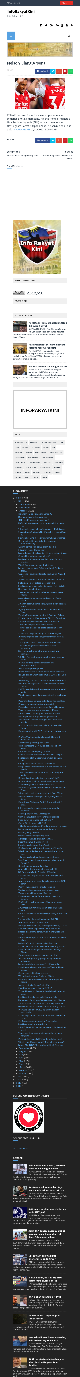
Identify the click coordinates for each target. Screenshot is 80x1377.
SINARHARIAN (20, 117)
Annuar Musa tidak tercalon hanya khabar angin (41, 769)
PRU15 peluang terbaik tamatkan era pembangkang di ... (36, 651)
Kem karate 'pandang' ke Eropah (33, 730)
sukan (57, 460)
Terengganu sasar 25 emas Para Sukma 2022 (39, 630)
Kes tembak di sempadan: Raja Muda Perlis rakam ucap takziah (46, 1177)
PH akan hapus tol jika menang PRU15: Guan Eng (41, 606)
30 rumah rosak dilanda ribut (31, 537)
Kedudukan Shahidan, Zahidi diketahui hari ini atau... (40, 791)
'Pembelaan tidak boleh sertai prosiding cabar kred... (40, 616)
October (23, 498)
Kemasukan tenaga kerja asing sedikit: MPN (39, 766)
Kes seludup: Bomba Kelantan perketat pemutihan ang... (37, 530)
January (23, 1061)
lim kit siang (20, 450)
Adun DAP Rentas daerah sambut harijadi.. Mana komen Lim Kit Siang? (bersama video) (47, 1221)
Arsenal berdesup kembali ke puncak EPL (37, 857)
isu (53, 435)
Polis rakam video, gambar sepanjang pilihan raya (41, 695)
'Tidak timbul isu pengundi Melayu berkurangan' (41, 1029)
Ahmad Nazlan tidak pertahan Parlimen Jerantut (41, 567)
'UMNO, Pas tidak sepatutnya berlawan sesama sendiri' (41, 646)
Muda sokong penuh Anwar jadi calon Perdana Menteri (40, 548)
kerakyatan (40, 440)
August (23, 1039)
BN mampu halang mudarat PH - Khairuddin (38, 952)
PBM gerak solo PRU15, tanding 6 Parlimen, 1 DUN (42, 913)
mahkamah (35, 450)
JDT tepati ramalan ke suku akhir (33, 508)
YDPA (44, 465)
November (24, 495)
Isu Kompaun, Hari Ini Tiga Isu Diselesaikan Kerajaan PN (45, 1267)
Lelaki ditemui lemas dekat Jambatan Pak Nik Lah (41, 573)
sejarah (47, 460)
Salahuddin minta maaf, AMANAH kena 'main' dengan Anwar (47, 1155)
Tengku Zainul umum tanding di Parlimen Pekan (41, 603)
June (21, 1045)
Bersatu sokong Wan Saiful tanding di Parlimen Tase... (40, 557)
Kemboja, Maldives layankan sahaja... (35, 826)
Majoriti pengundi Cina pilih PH (33, 829)
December (24, 492)
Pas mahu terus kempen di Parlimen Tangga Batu (41, 688)
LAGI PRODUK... (21, 1136)
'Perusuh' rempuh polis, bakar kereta (35, 612)
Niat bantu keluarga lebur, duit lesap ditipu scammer (38, 640)
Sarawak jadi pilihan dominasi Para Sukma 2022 (40, 609)
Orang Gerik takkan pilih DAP (32, 810)
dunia (25, 435)
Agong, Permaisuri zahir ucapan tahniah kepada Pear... (40, 598)
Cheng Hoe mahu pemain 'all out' (34, 544)
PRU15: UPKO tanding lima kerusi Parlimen (39, 701)
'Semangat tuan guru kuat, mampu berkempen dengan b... (40, 1022)
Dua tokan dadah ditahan (30, 577)
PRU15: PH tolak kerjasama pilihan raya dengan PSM (40, 891)
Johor (29, 440)
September (24, 1036)
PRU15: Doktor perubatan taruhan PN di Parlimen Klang (42, 926)
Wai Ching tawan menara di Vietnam (35, 552)
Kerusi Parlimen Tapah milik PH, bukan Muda (39, 916)
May (21, 1048)
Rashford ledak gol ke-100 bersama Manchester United (41, 672)
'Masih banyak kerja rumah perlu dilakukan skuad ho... (41, 840)
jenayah (18, 440)
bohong (34, 431)
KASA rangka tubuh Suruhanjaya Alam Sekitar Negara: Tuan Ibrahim (46, 1350)
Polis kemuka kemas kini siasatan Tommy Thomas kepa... (42, 956)
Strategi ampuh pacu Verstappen (34, 801)
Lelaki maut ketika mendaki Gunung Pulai (37, 985)
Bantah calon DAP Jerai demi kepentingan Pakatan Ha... (42, 902)
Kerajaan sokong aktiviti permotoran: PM (37, 943)
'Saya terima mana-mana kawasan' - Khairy (38, 698)
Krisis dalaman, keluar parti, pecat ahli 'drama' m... (41, 836)
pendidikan (31, 455)
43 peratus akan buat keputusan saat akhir (38, 845)
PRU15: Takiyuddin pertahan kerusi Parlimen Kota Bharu (42, 776)
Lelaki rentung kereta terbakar (32, 1012)
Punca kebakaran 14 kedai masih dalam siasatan (41, 659)
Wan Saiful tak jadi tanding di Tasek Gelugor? (39, 621)
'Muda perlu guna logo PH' (30, 656)
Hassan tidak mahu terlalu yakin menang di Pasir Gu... (41, 921)
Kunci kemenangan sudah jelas (33, 853)
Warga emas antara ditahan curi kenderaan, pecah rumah (42, 755)
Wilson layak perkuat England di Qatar (36, 964)
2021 (19, 1064)
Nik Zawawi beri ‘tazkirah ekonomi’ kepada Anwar (43, 1245)
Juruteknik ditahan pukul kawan (33, 910)
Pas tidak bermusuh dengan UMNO (48, 354)
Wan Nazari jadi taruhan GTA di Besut (36, 772)
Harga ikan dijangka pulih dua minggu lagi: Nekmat (42, 988)
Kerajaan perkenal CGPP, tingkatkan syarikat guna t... (42, 720)
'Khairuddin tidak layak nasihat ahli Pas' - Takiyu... (41, 781)
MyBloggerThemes (64, 1373)
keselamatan (56, 440)
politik (18, 460)
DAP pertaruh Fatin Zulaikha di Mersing (37, 860)
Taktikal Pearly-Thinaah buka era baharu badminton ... (37, 634)
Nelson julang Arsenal (28, 820)
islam (46, 435)
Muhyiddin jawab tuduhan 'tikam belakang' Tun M (41, 994)
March (22, 1055)
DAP (61, 431)
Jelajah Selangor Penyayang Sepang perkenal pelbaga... (39, 947)
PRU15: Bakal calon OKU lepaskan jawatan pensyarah (38, 998)
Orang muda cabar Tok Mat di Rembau (36, 751)
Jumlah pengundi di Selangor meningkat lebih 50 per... (41, 625)
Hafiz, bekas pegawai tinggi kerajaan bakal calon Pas (41, 512)
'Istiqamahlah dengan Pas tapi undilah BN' (38, 907)
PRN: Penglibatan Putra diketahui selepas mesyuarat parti (47, 334)
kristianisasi (47, 445)
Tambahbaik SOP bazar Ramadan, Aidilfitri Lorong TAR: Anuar (47, 1327)
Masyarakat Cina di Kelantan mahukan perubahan (42, 525)
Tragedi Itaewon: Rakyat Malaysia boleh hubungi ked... (41, 980)
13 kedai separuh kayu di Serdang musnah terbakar (42, 814)
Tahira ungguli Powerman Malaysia (34, 881)
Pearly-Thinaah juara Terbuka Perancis (36, 874)
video (27, 465)
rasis (27, 460)
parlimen (59, 450)
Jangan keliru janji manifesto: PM (33, 972)
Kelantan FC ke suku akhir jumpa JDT (36, 501)
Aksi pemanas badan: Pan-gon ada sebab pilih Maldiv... (40, 708)
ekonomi (36, 435)
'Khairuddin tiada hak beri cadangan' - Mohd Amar (41, 516)
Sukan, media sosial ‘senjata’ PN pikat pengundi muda (40, 761)
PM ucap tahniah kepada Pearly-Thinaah (37, 704)
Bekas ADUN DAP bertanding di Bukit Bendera (40, 1033)
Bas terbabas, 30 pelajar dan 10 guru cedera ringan (42, 541)
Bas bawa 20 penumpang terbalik (34, 739)
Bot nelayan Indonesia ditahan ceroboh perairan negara (41, 968)
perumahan (45, 455)
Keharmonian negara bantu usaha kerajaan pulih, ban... (41, 864)
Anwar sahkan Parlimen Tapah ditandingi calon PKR (40, 897)
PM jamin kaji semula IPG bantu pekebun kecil (40, 1026)
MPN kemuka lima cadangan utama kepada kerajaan (38, 797)
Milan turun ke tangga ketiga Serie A (35, 807)
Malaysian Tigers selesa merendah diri (36, 570)
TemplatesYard (32, 1373)
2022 (19, 489)
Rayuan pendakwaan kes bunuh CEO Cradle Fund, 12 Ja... (42, 663)
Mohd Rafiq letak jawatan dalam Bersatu (37, 931)
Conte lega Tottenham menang (33, 961)
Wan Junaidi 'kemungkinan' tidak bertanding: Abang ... (39, 938)
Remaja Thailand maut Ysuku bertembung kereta (41, 934)
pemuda (18, 455)
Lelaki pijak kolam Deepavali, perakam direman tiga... (40, 746)
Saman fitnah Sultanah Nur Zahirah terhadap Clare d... (42, 521)
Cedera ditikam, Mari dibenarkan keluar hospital (41, 742)
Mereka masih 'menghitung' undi (33, 823)
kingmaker (33, 445)
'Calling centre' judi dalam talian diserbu (37, 534)
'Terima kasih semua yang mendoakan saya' (38, 877)
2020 (19, 1067)
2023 (19, 486)
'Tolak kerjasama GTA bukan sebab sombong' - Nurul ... (40, 735)
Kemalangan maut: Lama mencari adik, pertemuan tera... (42, 1004)
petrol (57, 455)
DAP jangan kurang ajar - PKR (45, 1284)
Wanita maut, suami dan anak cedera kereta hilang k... (42, 684)
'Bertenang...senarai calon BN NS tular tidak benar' (42, 668)
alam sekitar (21, 431)
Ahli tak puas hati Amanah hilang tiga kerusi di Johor (40, 714)
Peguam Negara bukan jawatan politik (36, 691)
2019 (19, 1070)
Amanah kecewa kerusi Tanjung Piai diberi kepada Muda (42, 592)
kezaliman (20, 445)
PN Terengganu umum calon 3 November (38, 1009)
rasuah (36, 460)
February (23, 1058)
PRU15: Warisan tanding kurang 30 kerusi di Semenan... (39, 726)
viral (36, 465)
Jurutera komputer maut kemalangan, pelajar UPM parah (42, 870)
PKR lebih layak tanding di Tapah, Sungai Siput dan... (40, 785)
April (21, 1052)
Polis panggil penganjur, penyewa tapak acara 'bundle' (40, 885)
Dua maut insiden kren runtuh (32, 504)
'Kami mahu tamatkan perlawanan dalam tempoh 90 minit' (41, 849)
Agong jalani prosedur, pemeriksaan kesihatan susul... (40, 587)
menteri (47, 450)
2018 (19, 1074)
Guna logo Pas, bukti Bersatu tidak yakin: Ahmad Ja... (41, 563)
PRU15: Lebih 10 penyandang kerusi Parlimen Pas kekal (42, 1016)
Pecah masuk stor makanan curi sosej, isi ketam (40, 991)
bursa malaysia (49, 431)
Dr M (17, 435)
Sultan (18, 465)
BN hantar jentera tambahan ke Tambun (37, 817)
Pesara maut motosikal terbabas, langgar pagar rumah (40, 581)
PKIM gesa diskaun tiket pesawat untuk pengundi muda (42, 678)
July (21, 1042)
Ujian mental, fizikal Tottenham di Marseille (38, 804)
